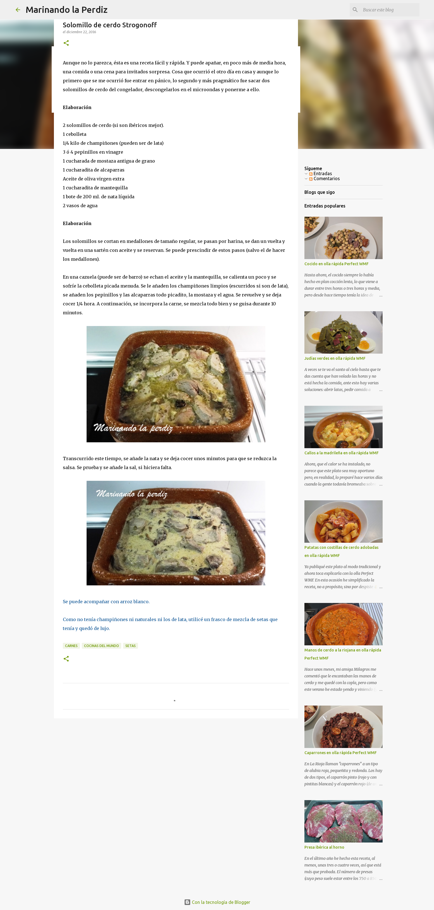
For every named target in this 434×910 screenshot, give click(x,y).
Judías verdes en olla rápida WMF (335, 358)
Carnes (71, 646)
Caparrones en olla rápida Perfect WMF (340, 752)
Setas (130, 646)
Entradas (320, 173)
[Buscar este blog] (390, 9)
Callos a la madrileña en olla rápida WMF (341, 453)
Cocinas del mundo (101, 646)
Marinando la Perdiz (67, 9)
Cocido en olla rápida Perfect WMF (336, 264)
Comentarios (324, 178)
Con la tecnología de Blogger (217, 902)
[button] (66, 43)
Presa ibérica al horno (324, 847)
